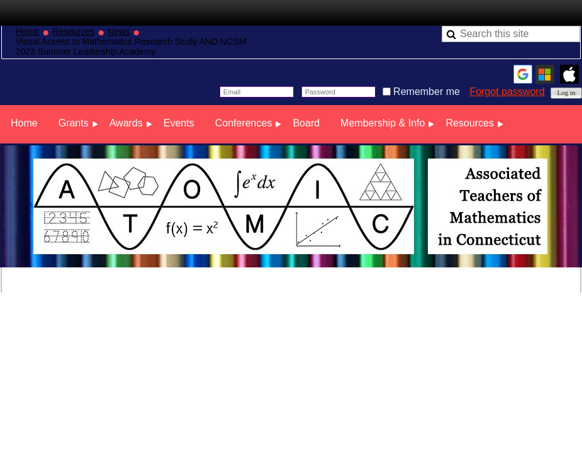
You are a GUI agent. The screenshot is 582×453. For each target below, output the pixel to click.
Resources (73, 31)
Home (27, 31)
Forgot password (506, 91)
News (119, 31)
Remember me (426, 91)
